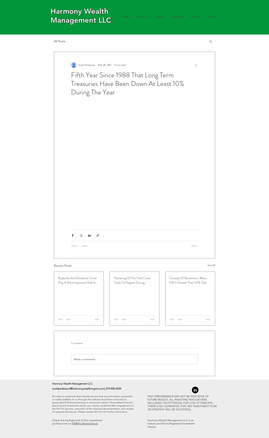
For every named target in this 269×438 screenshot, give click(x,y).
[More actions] (196, 65)
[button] (210, 41)
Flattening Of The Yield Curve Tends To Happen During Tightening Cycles (132, 280)
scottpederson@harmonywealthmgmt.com (78, 388)
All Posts (60, 41)
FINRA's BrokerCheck (85, 423)
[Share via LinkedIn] (89, 235)
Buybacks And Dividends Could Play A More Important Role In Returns (77, 280)
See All (211, 265)
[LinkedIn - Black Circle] (195, 390)
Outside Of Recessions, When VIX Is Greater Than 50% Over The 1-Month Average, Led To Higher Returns (188, 280)
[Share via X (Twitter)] (81, 235)
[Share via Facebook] (72, 235)
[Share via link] (98, 235)
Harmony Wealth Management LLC (80, 16)
